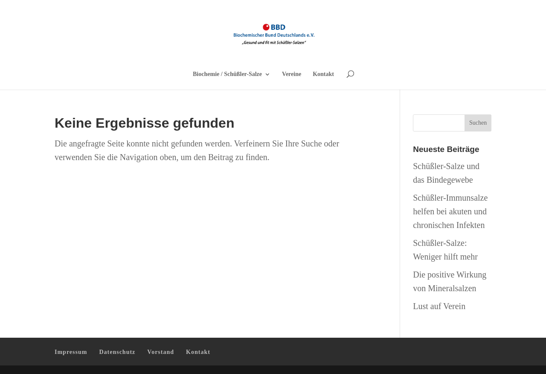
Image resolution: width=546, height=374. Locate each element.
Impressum (71, 352)
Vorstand (160, 352)
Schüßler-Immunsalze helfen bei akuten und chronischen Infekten (450, 211)
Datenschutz (117, 352)
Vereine (291, 74)
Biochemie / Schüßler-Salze (227, 74)
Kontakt (323, 74)
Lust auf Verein (439, 306)
